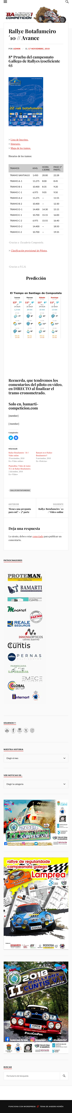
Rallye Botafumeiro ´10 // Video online (50, 510)
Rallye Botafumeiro (20, 490)
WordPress (30, 1106)
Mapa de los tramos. (21, 148)
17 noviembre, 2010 (39, 49)
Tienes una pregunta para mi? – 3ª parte (20, 510)
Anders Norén (56, 1106)
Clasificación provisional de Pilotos (29, 250)
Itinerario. (16, 144)
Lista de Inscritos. (19, 139)
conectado (37, 536)
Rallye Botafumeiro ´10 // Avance (32, 34)
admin (16, 49)
